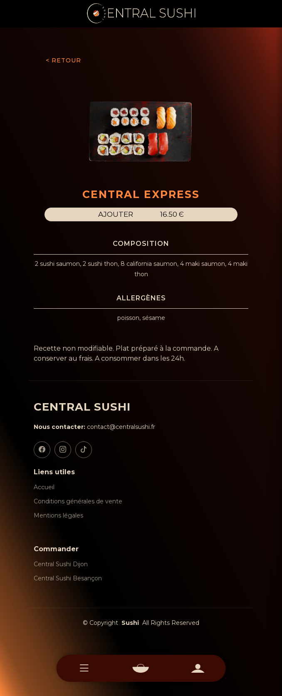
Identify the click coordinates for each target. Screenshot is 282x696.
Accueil (44, 487)
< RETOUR (63, 60)
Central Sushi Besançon (68, 578)
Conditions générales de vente (78, 501)
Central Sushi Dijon (61, 564)
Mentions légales (58, 515)
